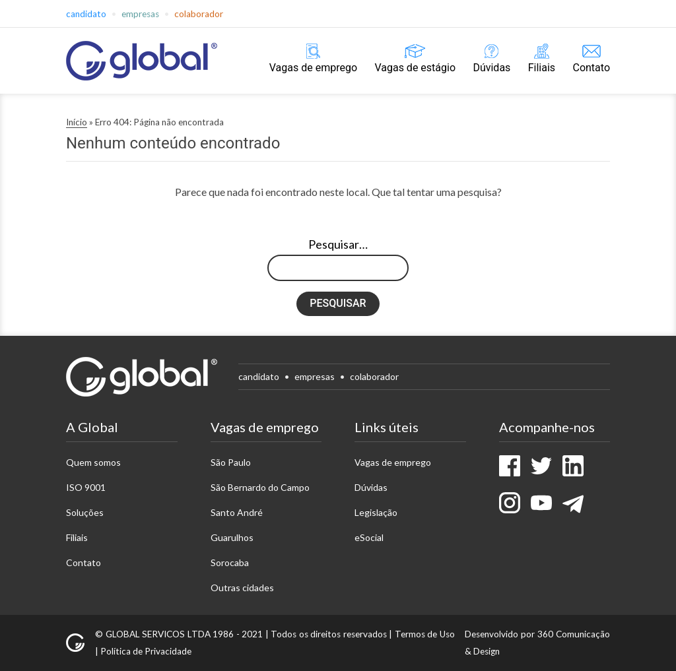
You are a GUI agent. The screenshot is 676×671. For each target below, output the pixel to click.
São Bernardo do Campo (260, 487)
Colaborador (198, 14)
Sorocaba (230, 562)
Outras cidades (242, 587)
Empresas (140, 14)
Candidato (86, 14)
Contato (591, 67)
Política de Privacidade (145, 651)
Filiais (541, 67)
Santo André (237, 512)
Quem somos (93, 462)
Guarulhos (232, 537)
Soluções (85, 512)
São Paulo (231, 462)
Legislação (376, 512)
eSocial (369, 537)
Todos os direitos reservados (329, 634)
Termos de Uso (425, 634)
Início (76, 122)
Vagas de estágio (415, 67)
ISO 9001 (86, 487)
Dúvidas (491, 67)
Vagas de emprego (313, 67)
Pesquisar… (338, 244)
